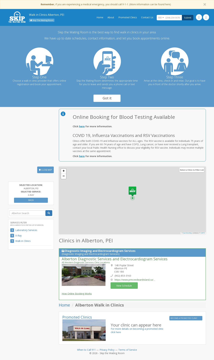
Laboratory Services (26, 230)
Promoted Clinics (127, 17)
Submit (187, 17)
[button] (132, 193)
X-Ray (18, 235)
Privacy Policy (107, 349)
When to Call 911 (86, 349)
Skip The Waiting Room (41, 20)
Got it (107, 98)
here (82, 126)
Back (31, 200)
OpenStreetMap (187, 233)
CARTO (202, 233)
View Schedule (124, 285)
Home (100, 17)
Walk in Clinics (23, 241)
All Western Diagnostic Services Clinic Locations (86, 262)
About (111, 17)
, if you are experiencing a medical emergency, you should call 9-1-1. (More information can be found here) (106, 4)
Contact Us (147, 17)
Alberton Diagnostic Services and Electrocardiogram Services (115, 258)
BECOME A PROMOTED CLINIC (184, 318)
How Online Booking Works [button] (77, 293)
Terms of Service (127, 349)
